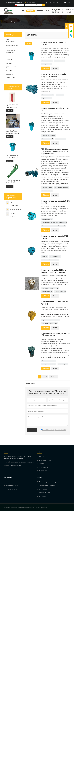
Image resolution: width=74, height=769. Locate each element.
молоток (44, 256)
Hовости (41, 464)
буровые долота (46, 98)
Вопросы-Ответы (11, 489)
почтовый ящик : (9, 462)
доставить (42, 457)
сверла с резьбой (59, 61)
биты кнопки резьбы (48, 95)
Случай (47, 11)
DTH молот (9, 63)
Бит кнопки (9, 56)
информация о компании (14, 482)
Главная (6, 22)
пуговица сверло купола (49, 135)
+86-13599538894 (31, 2)
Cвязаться (7, 452)
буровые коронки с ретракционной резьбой (54, 222)
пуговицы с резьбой (60, 291)
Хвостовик (9, 70)
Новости (39, 11)
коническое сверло (55, 256)
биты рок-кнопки (46, 64)
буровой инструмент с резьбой (51, 320)
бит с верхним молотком (61, 187)
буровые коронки (47, 61)
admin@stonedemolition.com (14, 2)
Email (46, 68)
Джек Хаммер (10, 74)
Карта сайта (43, 471)
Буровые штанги (11, 67)
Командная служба (45, 460)
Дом (23, 11)
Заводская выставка (56, 11)
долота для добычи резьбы (49, 323)
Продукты (30, 11)
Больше (9, 110)
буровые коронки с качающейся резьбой (53, 226)
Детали (55, 68)
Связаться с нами (70, 11)
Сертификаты (43, 467)
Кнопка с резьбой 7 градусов (50, 288)
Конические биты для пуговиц (11, 51)
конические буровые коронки (50, 260)
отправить (32, 430)
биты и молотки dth (47, 139)
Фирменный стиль (12, 485)
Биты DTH (9, 59)
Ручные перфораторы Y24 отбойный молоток (13, 182)
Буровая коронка (63, 364)
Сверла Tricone (10, 78)
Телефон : (7, 466)
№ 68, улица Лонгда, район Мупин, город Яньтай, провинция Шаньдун (17, 457)
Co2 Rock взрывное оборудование (12, 41)
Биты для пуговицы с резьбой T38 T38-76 (12, 156)
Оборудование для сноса (12, 46)
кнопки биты (59, 95)
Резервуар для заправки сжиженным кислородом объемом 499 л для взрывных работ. (13, 132)
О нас (63, 11)
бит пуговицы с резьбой (49, 361)
